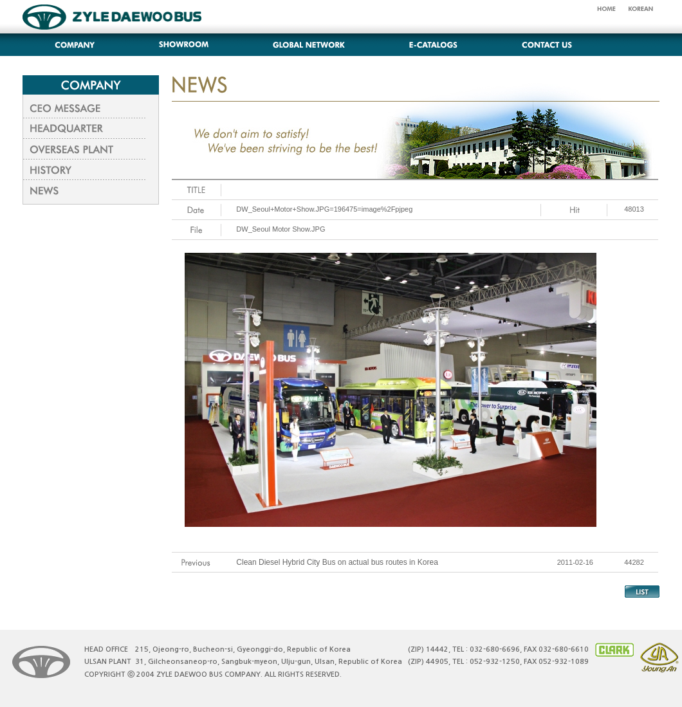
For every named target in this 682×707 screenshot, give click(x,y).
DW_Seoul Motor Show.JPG (280, 229)
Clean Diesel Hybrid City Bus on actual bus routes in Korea (337, 562)
